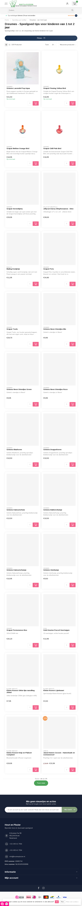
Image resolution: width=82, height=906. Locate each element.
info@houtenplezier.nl (17, 857)
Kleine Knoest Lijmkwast (53, 690)
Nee (62, 902)
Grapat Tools (12, 329)
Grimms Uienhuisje (51, 570)
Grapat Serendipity (15, 209)
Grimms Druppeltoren (52, 449)
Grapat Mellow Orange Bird (18, 148)
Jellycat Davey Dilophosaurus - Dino (58, 209)
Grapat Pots (48, 269)
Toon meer (41, 783)
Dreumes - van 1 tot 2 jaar (38, 20)
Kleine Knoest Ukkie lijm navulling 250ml (21, 691)
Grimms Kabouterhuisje (16, 570)
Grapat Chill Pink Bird (52, 148)
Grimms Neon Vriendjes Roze (55, 389)
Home (7, 20)
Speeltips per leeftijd (19, 20)
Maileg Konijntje (13, 269)
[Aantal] (30, 103)
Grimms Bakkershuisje (52, 510)
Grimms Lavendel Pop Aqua (18, 88)
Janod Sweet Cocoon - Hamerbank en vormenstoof (59, 754)
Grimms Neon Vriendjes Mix (54, 329)
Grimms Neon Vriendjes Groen (19, 389)
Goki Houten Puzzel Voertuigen (56, 630)
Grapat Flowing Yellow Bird (54, 88)
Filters (41, 38)
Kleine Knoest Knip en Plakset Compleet (19, 754)
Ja (57, 902)
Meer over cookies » (72, 902)
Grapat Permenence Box (17, 630)
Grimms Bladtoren (14, 449)
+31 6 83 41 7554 (15, 844)
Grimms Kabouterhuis (16, 510)
